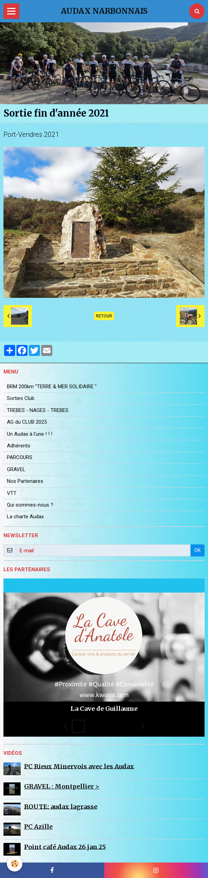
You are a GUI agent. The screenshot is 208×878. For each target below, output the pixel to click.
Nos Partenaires (25, 481)
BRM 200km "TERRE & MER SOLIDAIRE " (52, 386)
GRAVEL (16, 469)
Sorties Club (20, 398)
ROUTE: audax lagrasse (60, 806)
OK (197, 550)
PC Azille (38, 827)
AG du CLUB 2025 (27, 422)
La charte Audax (25, 516)
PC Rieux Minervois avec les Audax (79, 766)
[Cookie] (14, 863)
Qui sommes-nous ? (30, 505)
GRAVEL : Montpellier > (61, 786)
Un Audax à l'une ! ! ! (29, 434)
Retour (104, 315)
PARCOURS (19, 457)
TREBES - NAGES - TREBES (37, 410)
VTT (12, 493)
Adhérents (18, 446)
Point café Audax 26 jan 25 (65, 846)
